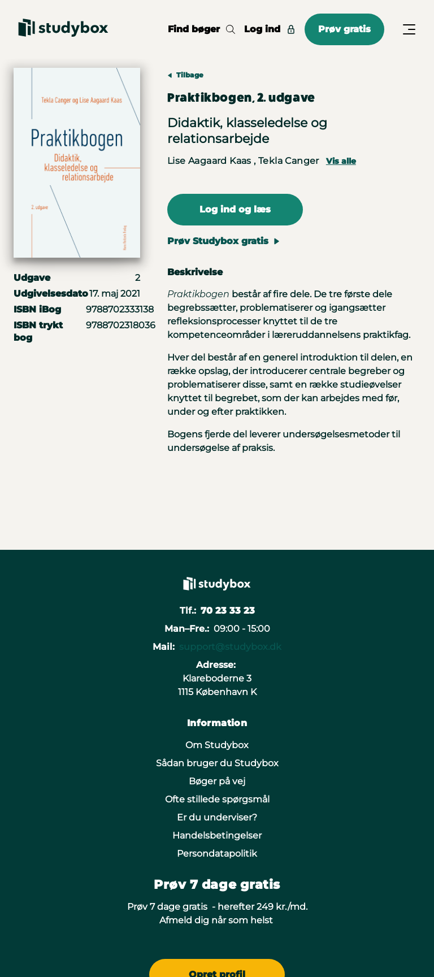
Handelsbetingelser (217, 835)
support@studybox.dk (230, 646)
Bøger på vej (217, 781)
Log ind (270, 29)
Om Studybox (217, 745)
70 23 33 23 (228, 610)
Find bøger (201, 29)
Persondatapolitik (217, 853)
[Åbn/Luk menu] (409, 29)
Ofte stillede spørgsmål (217, 799)
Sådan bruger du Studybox (217, 763)
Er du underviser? (217, 817)
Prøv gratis (344, 29)
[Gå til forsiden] (63, 29)
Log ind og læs (235, 209)
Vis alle (341, 161)
